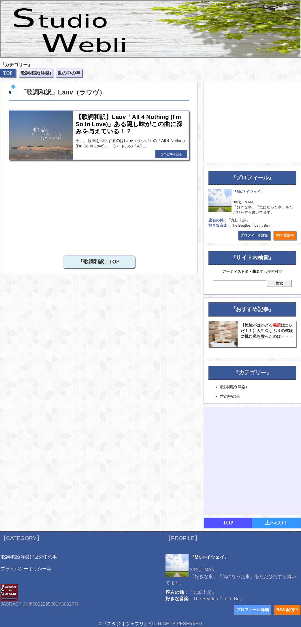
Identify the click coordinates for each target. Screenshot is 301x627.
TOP (228, 523)
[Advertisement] (54, 206)
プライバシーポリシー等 (26, 568)
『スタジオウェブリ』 (125, 623)
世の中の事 (45, 556)
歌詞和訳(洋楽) (16, 556)
